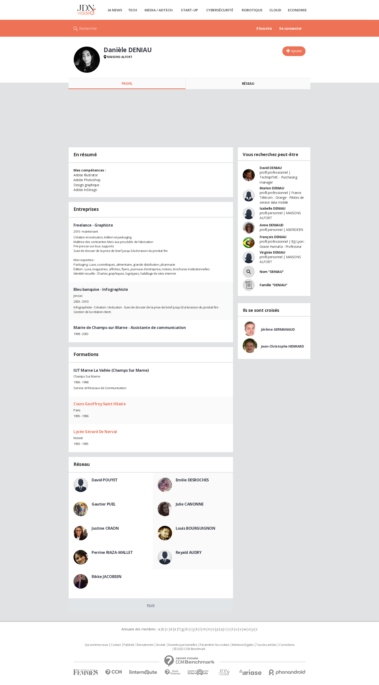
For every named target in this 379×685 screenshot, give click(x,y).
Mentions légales (242, 645)
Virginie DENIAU (272, 252)
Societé (160, 645)
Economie (297, 9)
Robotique (252, 9)
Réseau (248, 83)
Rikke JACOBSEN (106, 576)
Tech (132, 9)
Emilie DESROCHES (192, 480)
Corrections (286, 645)
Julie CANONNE (190, 504)
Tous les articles (266, 645)
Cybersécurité (219, 9)
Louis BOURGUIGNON (195, 528)
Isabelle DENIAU (272, 208)
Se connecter (290, 28)
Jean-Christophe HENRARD (282, 346)
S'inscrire (264, 28)
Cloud (275, 9)
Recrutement (145, 645)
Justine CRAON (105, 528)
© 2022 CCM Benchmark (189, 649)
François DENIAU (273, 237)
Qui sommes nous (96, 645)
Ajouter (296, 51)
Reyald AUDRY (189, 552)
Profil (127, 83)
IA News (115, 9)
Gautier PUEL (104, 504)
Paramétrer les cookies (214, 645)
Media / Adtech (159, 9)
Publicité (129, 645)
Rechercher (88, 28)
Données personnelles (182, 645)
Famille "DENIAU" (273, 285)
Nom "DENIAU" (272, 271)
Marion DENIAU (272, 188)
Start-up (189, 9)
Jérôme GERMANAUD (278, 329)
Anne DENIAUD (272, 225)
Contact (116, 645)
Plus (150, 605)
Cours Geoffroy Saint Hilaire (99, 404)
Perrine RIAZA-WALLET (112, 552)
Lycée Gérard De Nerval (95, 431)
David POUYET (105, 480)
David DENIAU (271, 167)
